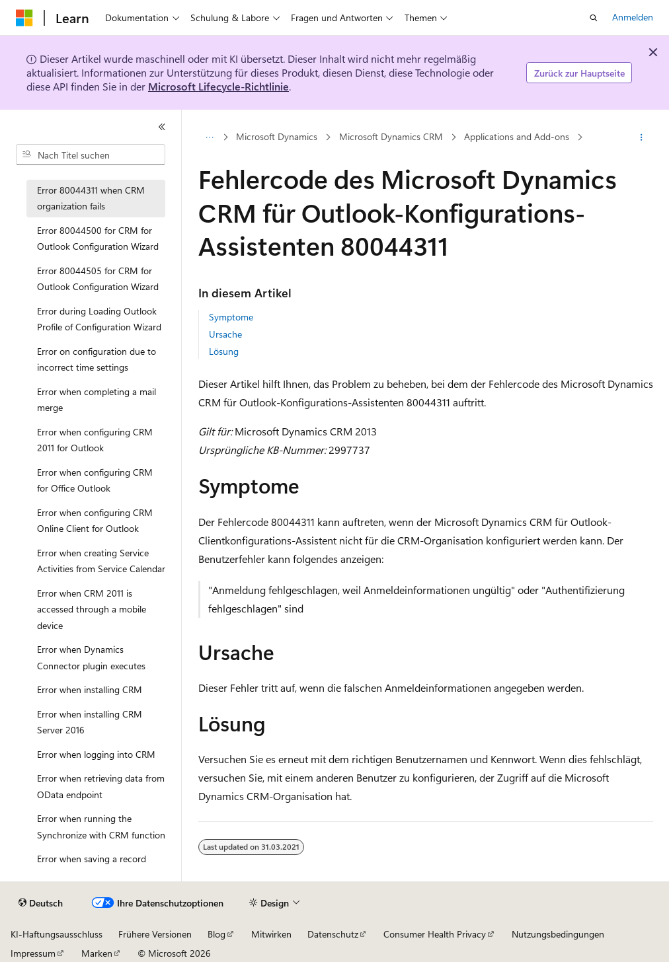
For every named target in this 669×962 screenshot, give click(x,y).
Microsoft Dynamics (276, 137)
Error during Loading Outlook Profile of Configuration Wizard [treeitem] (99, 319)
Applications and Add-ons (516, 137)
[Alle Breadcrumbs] (209, 137)
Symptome (231, 317)
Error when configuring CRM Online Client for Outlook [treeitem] (95, 520)
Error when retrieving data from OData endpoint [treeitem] (101, 786)
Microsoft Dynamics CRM (391, 137)
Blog (216, 934)
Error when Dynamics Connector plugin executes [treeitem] (91, 657)
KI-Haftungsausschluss (56, 934)
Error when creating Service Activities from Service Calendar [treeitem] (101, 560)
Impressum (33, 953)
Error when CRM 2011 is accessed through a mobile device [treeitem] (91, 609)
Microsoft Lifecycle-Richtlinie (218, 86)
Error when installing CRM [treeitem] (89, 689)
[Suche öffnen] (593, 18)
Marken (96, 953)
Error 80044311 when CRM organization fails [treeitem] (91, 198)
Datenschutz (332, 934)
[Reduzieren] (162, 127)
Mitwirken (271, 934)
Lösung (224, 351)
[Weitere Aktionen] (640, 137)
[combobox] (90, 154)
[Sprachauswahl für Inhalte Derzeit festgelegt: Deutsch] (41, 903)
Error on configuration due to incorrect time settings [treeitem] (96, 359)
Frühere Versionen (155, 934)
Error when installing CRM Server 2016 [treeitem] (89, 722)
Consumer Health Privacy (434, 934)
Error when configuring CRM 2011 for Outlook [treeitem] (95, 440)
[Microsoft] (24, 17)
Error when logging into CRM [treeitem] (96, 754)
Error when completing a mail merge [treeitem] (96, 399)
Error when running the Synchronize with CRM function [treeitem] (101, 826)
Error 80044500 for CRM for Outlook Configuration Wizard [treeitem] (98, 238)
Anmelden (632, 17)
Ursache (225, 334)
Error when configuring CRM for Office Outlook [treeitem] (95, 480)
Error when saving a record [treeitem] (91, 858)
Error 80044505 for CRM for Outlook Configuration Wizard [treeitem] (98, 278)
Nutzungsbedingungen (558, 934)
